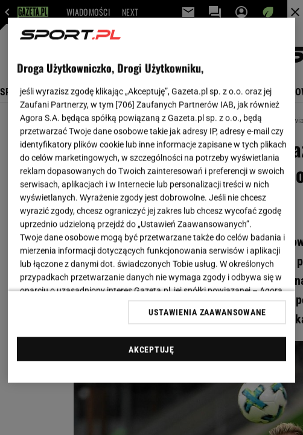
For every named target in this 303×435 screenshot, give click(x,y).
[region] (152, 200)
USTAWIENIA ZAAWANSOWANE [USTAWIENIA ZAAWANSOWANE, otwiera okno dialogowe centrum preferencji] (207, 312)
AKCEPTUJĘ (151, 349)
